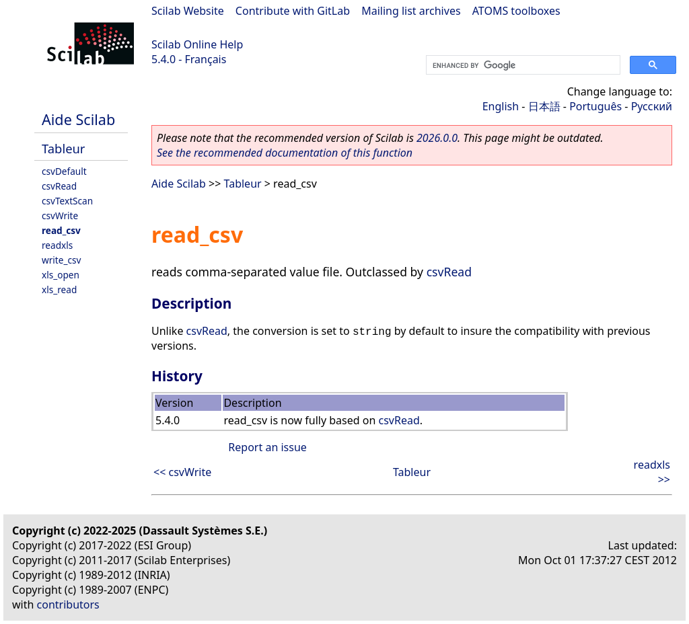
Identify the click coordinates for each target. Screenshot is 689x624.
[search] (522, 65)
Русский (651, 106)
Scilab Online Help (197, 44)
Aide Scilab (78, 119)
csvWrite (60, 215)
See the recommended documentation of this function (284, 152)
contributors (68, 604)
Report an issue (267, 447)
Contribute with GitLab (292, 10)
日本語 (544, 106)
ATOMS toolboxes (516, 10)
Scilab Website (187, 10)
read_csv (61, 230)
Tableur (63, 148)
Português (595, 106)
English (500, 106)
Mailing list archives (410, 10)
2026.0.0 (437, 137)
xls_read (59, 289)
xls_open (60, 274)
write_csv (61, 260)
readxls (57, 245)
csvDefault (64, 171)
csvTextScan (67, 200)
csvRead (59, 186)
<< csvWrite (182, 472)
